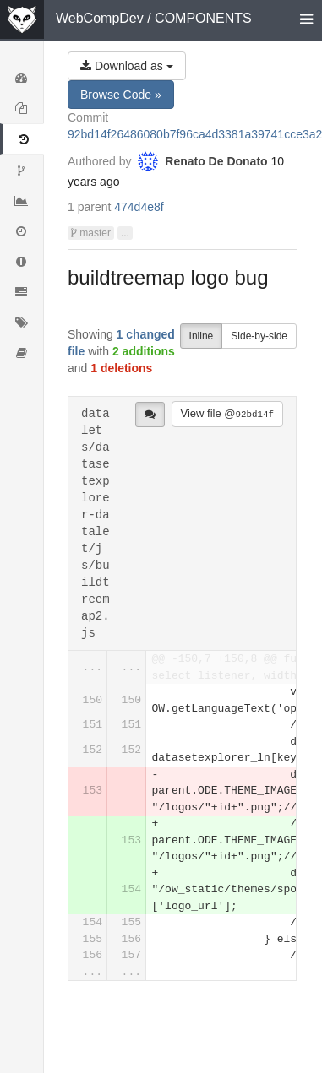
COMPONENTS (203, 18)
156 (131, 939)
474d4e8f (138, 207)
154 (131, 889)
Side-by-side (259, 336)
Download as (126, 66)
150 (92, 700)
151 (92, 724)
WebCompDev (100, 18)
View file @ (227, 413)
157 (131, 955)
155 (131, 922)
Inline (201, 336)
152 (92, 750)
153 (92, 790)
